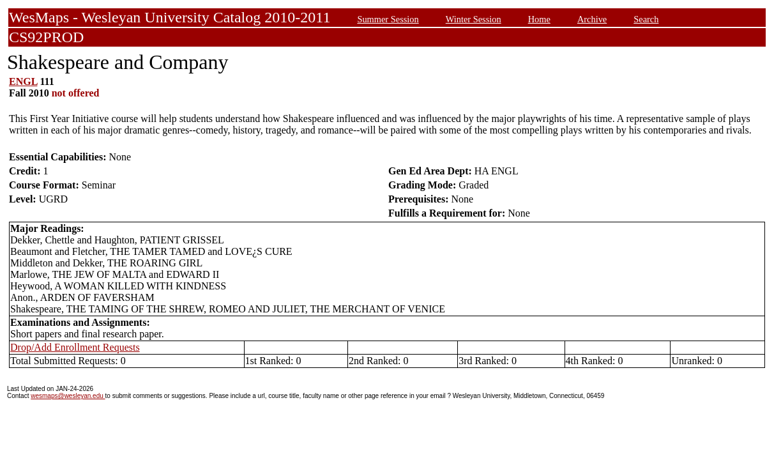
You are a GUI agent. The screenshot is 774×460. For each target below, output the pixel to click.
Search (646, 19)
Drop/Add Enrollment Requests (75, 347)
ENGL (23, 81)
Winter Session (473, 19)
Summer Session (387, 19)
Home (539, 19)
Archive (592, 19)
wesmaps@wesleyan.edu (68, 395)
